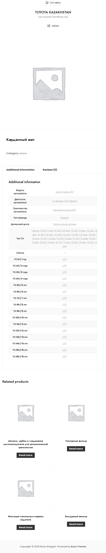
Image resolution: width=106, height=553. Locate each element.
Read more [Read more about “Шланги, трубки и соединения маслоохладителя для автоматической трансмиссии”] (25, 455)
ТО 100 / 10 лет (62, 230)
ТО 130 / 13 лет (45, 234)
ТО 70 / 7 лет (62, 242)
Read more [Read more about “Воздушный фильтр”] (76, 524)
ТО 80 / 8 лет (78, 242)
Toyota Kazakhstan (53, 12)
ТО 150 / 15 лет (79, 234)
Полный (64, 217)
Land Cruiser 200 (64, 192)
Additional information (20, 169)
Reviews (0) (50, 169)
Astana (23, 153)
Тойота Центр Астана (65, 224)
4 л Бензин (57, 201)
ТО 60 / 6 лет (46, 242)
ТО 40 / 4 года (80, 238)
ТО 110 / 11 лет (78, 230)
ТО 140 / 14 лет (62, 234)
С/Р (65, 259)
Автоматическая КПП (64, 210)
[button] (53, 25)
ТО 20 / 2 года (47, 238)
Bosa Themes (78, 546)
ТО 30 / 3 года (63, 238)
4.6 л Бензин (70, 201)
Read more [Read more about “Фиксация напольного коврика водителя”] (25, 527)
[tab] (20, 170)
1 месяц (35, 230)
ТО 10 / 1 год (46, 230)
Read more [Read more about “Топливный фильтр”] (76, 448)
